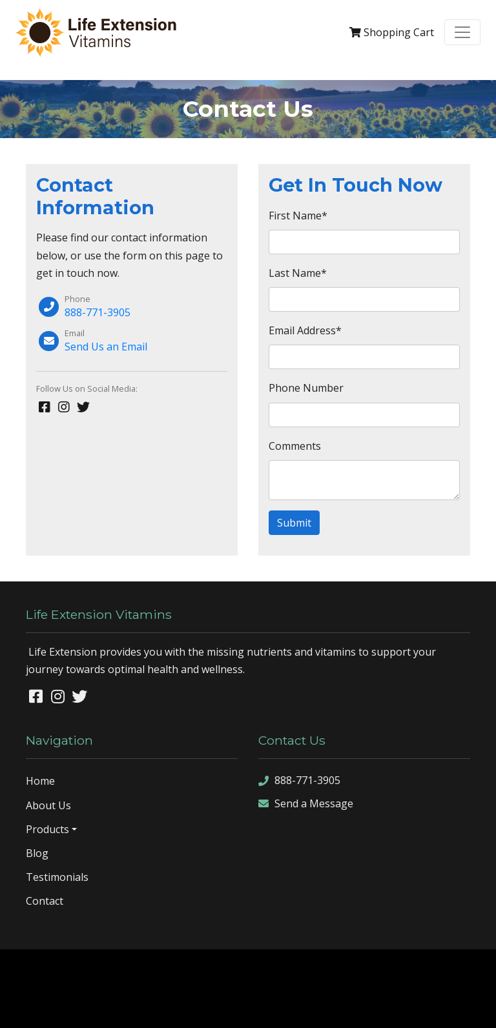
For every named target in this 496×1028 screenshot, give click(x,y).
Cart (391, 32)
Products (47, 829)
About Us (48, 805)
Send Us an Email (106, 346)
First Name (298, 215)
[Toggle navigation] (462, 32)
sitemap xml (230, 1007)
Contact (44, 901)
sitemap (183, 1007)
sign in (316, 1007)
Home (40, 781)
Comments (295, 446)
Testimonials (57, 877)
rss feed (278, 1007)
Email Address (305, 330)
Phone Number (306, 388)
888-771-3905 (97, 312)
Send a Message (305, 804)
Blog (37, 853)
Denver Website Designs (282, 968)
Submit (294, 523)
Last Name (298, 273)
